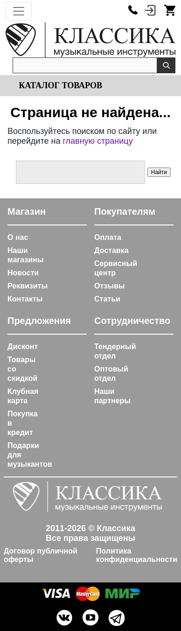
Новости (23, 273)
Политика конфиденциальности (136, 555)
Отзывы (109, 286)
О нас (17, 237)
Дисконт (22, 347)
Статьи (107, 299)
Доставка (111, 250)
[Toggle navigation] (19, 11)
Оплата (107, 237)
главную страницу (97, 141)
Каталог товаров (59, 85)
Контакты (24, 299)
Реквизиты (27, 286)
